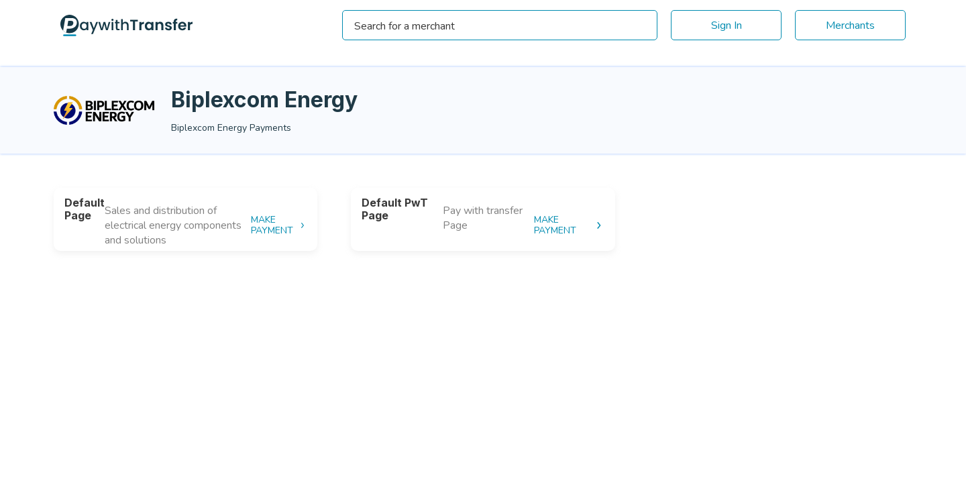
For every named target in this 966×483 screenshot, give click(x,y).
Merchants (850, 25)
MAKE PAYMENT (279, 225)
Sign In (726, 25)
